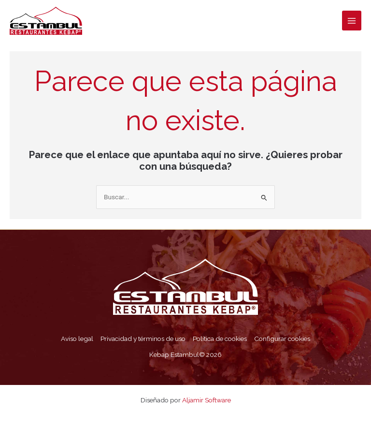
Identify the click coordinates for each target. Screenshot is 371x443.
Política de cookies (220, 338)
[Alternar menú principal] (352, 20)
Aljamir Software (206, 400)
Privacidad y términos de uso (143, 338)
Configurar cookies (282, 338)
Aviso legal (77, 338)
